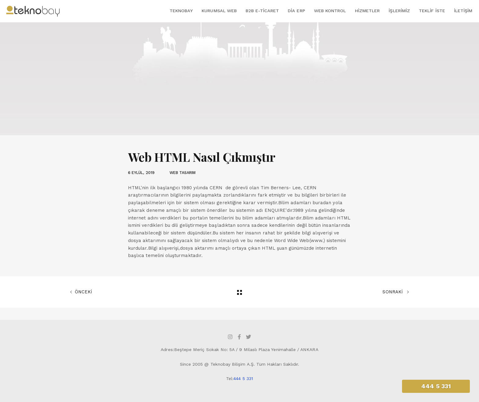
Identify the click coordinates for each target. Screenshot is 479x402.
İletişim (463, 10)
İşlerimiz (399, 10)
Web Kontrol (330, 10)
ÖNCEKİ (81, 292)
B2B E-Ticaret (262, 10)
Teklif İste (432, 10)
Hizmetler (367, 10)
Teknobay (181, 10)
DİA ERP (296, 10)
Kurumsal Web (219, 10)
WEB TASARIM (183, 172)
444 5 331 (243, 378)
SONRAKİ (395, 292)
